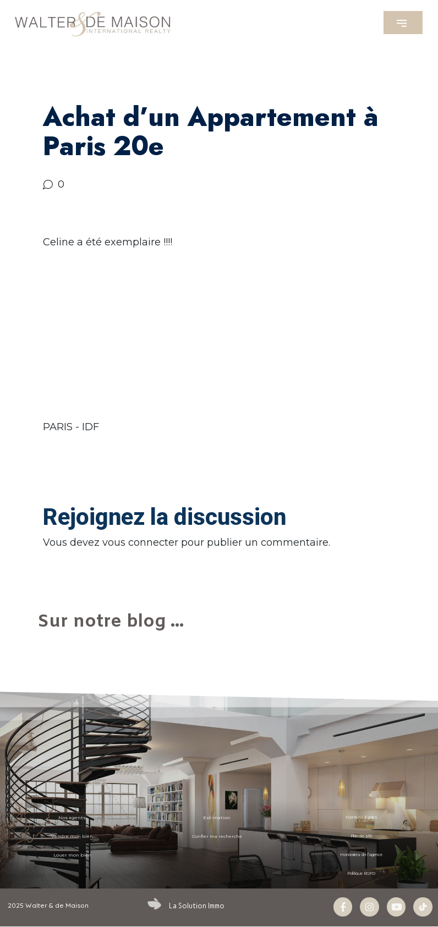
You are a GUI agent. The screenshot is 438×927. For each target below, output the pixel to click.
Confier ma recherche (217, 836)
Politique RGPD (361, 873)
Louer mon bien (72, 855)
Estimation (217, 817)
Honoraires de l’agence (361, 855)
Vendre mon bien (72, 836)
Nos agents (72, 817)
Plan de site (361, 836)
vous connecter (140, 542)
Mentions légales (361, 817)
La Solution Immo (195, 905)
